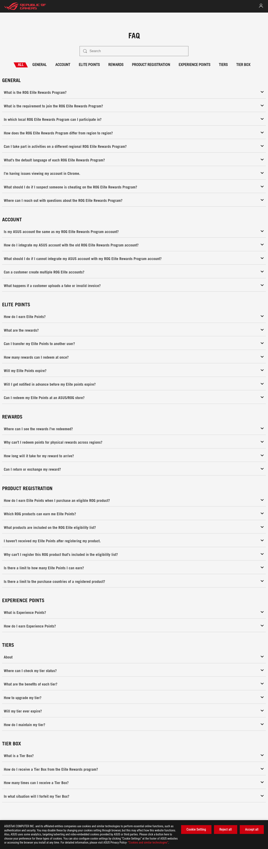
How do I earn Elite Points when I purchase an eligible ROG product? (57, 500)
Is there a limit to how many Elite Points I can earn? (44, 568)
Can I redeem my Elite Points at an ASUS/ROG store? (44, 397)
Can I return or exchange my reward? (32, 469)
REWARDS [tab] (115, 64)
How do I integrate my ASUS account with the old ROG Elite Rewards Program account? (71, 245)
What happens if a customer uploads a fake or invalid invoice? (52, 285)
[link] (261, 6)
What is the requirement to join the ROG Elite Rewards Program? (53, 106)
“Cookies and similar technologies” (148, 842)
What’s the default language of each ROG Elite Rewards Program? (54, 160)
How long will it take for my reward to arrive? (39, 455)
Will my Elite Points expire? (25, 370)
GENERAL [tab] (39, 64)
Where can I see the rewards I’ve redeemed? (38, 428)
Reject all (225, 829)
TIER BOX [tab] (243, 64)
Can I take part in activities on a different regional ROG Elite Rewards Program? (65, 146)
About (8, 657)
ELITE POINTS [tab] (89, 64)
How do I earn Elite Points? (25, 316)
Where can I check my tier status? (30, 670)
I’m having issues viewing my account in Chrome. (42, 173)
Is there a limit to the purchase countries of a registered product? (54, 581)
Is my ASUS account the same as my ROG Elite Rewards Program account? (61, 231)
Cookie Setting (196, 829)
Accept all (252, 829)
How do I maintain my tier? (24, 724)
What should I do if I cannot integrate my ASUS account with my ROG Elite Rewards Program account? (83, 258)
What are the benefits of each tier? (30, 684)
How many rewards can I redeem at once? (36, 357)
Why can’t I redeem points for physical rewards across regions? (53, 442)
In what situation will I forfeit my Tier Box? (36, 796)
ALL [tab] (21, 64)
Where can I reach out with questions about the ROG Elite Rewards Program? (63, 200)
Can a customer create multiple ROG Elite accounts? (44, 272)
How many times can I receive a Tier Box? (36, 782)
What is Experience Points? (25, 612)
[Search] (137, 51)
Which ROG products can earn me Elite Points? (40, 513)
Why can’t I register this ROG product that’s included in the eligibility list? (61, 554)
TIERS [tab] (223, 64)
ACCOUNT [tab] (62, 64)
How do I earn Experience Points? (30, 626)
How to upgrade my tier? (22, 697)
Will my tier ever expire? (23, 711)
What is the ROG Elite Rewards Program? (35, 92)
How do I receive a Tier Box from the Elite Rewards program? (51, 769)
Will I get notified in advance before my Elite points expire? (50, 384)
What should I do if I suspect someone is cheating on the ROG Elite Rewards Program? (70, 187)
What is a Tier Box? (19, 755)
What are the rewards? (21, 330)
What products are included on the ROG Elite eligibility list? (50, 527)
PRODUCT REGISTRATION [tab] (151, 64)
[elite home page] (25, 6)
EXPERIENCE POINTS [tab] (194, 64)
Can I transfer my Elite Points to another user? (39, 343)
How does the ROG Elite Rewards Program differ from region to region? (58, 133)
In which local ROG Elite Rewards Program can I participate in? (53, 119)
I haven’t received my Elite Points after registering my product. (52, 541)
